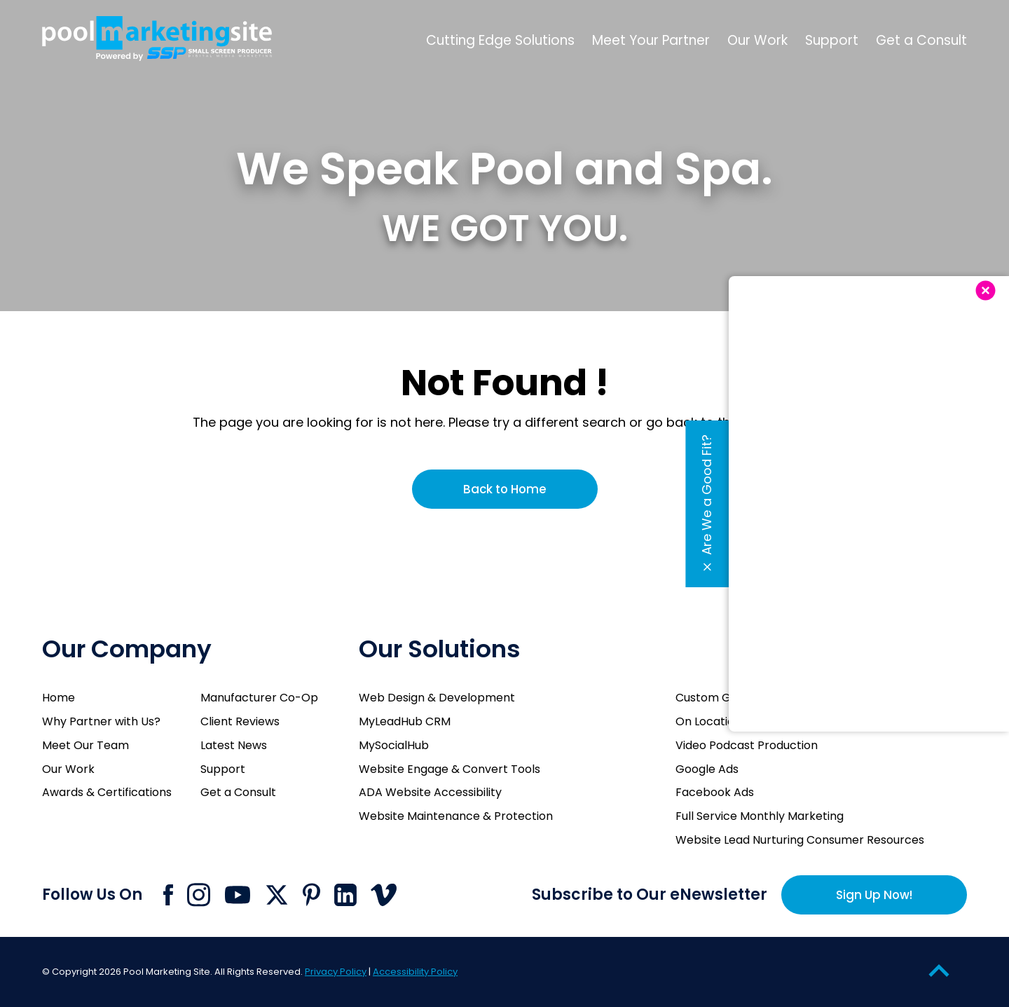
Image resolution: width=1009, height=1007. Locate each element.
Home (58, 698)
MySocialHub (394, 745)
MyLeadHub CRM (405, 721)
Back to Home (505, 489)
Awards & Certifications (107, 792)
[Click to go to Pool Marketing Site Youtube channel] (237, 895)
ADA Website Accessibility (430, 792)
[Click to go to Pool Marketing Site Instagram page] (198, 895)
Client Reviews (240, 721)
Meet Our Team (85, 745)
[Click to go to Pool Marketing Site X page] (277, 895)
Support (222, 769)
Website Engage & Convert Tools (449, 769)
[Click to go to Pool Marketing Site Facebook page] (168, 894)
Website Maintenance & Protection (456, 816)
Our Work (68, 769)
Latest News (233, 745)
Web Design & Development (437, 698)
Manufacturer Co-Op (259, 698)
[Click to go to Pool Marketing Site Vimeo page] (384, 895)
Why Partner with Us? (101, 721)
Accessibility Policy (415, 971)
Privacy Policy (335, 971)
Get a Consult (238, 792)
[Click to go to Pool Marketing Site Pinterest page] (311, 894)
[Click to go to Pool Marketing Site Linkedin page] (345, 895)
